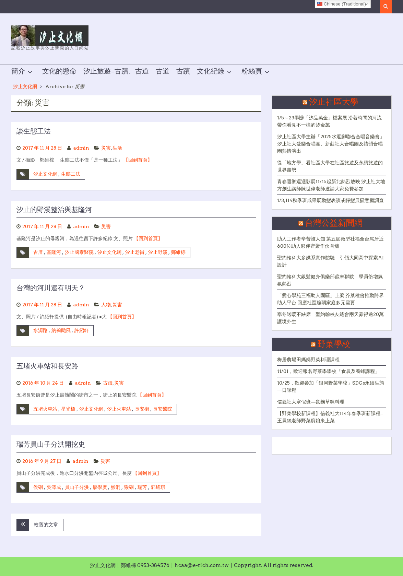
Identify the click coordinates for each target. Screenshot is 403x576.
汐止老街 (134, 252)
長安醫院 (162, 409)
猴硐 (129, 487)
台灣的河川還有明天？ (50, 288)
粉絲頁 (251, 71)
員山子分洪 (77, 487)
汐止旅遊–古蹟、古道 (116, 71)
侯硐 (38, 487)
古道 (162, 71)
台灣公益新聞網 (334, 223)
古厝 (38, 252)
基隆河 (54, 252)
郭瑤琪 (158, 487)
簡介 (18, 71)
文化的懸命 (59, 71)
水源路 (40, 330)
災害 (106, 148)
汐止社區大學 (333, 102)
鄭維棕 (178, 252)
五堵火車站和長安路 (47, 366)
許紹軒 (81, 330)
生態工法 (70, 174)
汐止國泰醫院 (79, 252)
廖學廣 (100, 487)
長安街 (142, 409)
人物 (106, 304)
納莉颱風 (61, 330)
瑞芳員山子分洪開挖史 (50, 444)
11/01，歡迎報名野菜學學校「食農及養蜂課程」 (328, 371)
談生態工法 (33, 131)
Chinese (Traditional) (341, 4)
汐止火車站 (119, 409)
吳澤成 (54, 487)
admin (81, 148)
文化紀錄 (210, 71)
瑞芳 (142, 487)
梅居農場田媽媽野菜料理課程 (308, 359)
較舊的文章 (46, 524)
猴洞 (115, 487)
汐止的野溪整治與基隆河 (54, 210)
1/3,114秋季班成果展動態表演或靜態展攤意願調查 (330, 200)
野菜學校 (333, 344)
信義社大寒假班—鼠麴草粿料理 (310, 401)
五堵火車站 (45, 409)
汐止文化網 (25, 86)
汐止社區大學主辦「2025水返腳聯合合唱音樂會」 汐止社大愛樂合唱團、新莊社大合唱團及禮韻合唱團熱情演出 (330, 144)
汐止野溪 (157, 252)
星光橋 (68, 409)
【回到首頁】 (137, 160)
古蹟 (183, 71)
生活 (117, 148)
